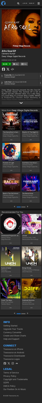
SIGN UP (31, 3)
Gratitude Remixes (28, 300)
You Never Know (27, 193)
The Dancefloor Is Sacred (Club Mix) (11, 132)
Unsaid (24, 235)
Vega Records (6, 239)
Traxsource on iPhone (13, 349)
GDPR (6, 382)
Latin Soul (7, 82)
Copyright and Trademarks (15, 379)
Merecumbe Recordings (30, 239)
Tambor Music (6, 304)
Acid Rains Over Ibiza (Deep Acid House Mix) (30, 163)
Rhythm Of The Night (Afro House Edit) (30, 132)
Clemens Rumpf (8, 53)
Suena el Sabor (6, 268)
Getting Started (10, 326)
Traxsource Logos (11, 359)
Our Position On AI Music (14, 389)
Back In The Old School (10, 193)
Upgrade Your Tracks (13, 329)
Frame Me (8, 75)
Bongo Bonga (26, 268)
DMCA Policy (9, 386)
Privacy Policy (9, 376)
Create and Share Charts (14, 335)
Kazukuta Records (28, 304)
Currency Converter (12, 332)
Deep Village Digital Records (13, 56)
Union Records (6, 272)
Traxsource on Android (13, 352)
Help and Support (11, 339)
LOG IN (25, 3)
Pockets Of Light (8, 163)
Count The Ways (6, 300)
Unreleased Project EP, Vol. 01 (10, 235)
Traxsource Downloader (14, 356)
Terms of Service (11, 372)
